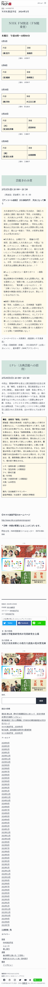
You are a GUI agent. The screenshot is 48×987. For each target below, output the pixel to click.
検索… (4, 695)
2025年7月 (5, 771)
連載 (3, 952)
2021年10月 (6, 915)
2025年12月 (6, 755)
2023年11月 (6, 835)
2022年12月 (6, 870)
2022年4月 (5, 896)
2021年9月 (5, 918)
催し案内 (6, 949)
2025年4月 (5, 781)
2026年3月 (5, 746)
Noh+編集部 (11, 607)
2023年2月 (5, 864)
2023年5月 (5, 854)
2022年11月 (6, 874)
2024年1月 (5, 829)
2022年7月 (5, 886)
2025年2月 (5, 787)
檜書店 (24, 983)
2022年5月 (5, 893)
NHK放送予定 (14, 610)
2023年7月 (5, 848)
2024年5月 (5, 816)
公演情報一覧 (7, 930)
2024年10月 (6, 800)
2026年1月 (5, 752)
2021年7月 (5, 925)
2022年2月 (5, 902)
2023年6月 (5, 851)
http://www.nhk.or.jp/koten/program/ (16, 520)
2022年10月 (6, 877)
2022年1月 (5, 906)
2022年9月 (5, 880)
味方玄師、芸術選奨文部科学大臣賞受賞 (16, 730)
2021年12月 (6, 909)
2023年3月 (5, 861)
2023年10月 (6, 839)
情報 (2, 8)
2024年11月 (6, 797)
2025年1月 (5, 791)
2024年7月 (5, 810)
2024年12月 (6, 794)
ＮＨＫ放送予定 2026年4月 (12, 726)
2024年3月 (5, 823)
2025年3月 (5, 784)
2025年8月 (5, 768)
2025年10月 (6, 762)
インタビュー (8, 965)
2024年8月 (5, 806)
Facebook (24, 623)
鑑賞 (3, 962)
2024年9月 (5, 803)
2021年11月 (6, 912)
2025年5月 (5, 778)
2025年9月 (5, 765)
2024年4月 (5, 819)
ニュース (6, 945)
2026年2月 (5, 749)
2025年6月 (5, 775)
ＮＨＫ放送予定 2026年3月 (12, 733)
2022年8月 (5, 883)
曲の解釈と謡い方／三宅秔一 (14, 955)
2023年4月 (5, 858)
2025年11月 (6, 759)
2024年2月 (5, 826)
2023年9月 (5, 842)
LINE (39, 623)
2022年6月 (5, 890)
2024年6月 (5, 813)
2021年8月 (5, 922)
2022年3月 (5, 899)
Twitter (10, 623)
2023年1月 (5, 867)
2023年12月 (6, 832)
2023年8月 (5, 845)
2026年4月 (5, 743)
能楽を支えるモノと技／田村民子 (15, 958)
